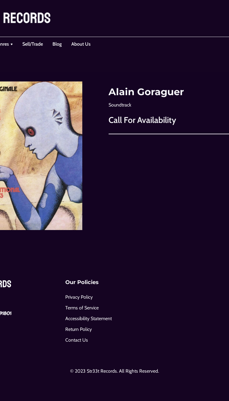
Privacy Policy (79, 297)
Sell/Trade (32, 44)
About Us (81, 44)
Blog (57, 44)
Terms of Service (82, 308)
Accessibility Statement (88, 318)
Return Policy (78, 329)
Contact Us (76, 340)
